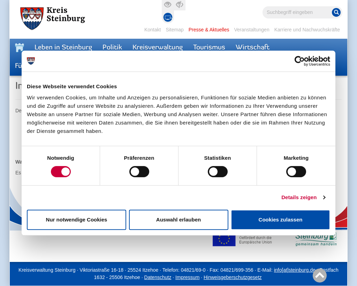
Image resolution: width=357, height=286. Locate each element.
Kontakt (152, 29)
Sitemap (174, 29)
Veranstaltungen (251, 29)
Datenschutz (158, 277)
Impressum (187, 277)
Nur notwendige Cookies (76, 220)
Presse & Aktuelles (209, 29)
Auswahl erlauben (178, 220)
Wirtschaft (252, 47)
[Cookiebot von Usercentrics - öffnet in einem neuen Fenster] (299, 61)
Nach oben (318, 275)
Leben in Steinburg (63, 47)
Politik (112, 47)
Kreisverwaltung (157, 47)
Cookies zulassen (281, 220)
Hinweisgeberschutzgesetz (233, 277)
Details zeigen (299, 197)
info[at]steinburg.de (295, 270)
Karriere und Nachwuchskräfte (307, 29)
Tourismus (209, 47)
